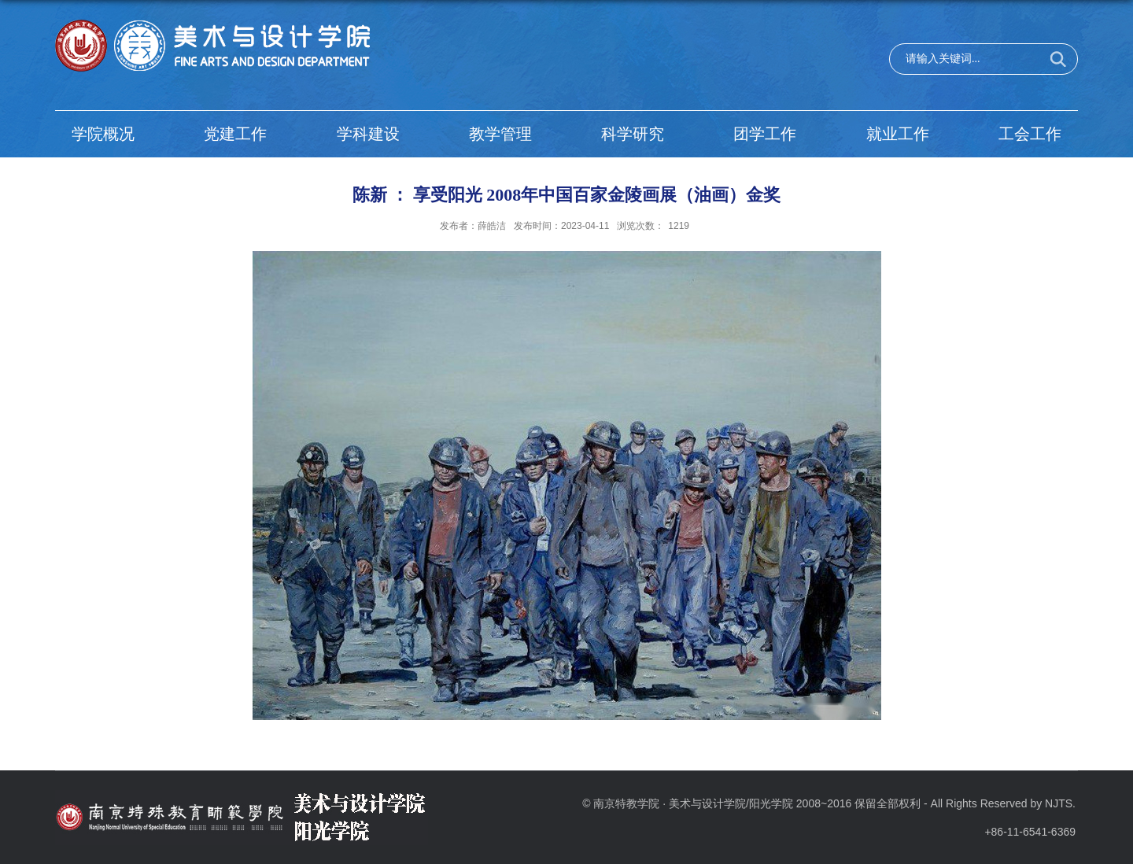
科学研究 (632, 133)
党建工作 (235, 133)
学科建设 (368, 133)
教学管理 (500, 133)
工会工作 (1029, 133)
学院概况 (103, 133)
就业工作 (897, 133)
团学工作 (764, 133)
